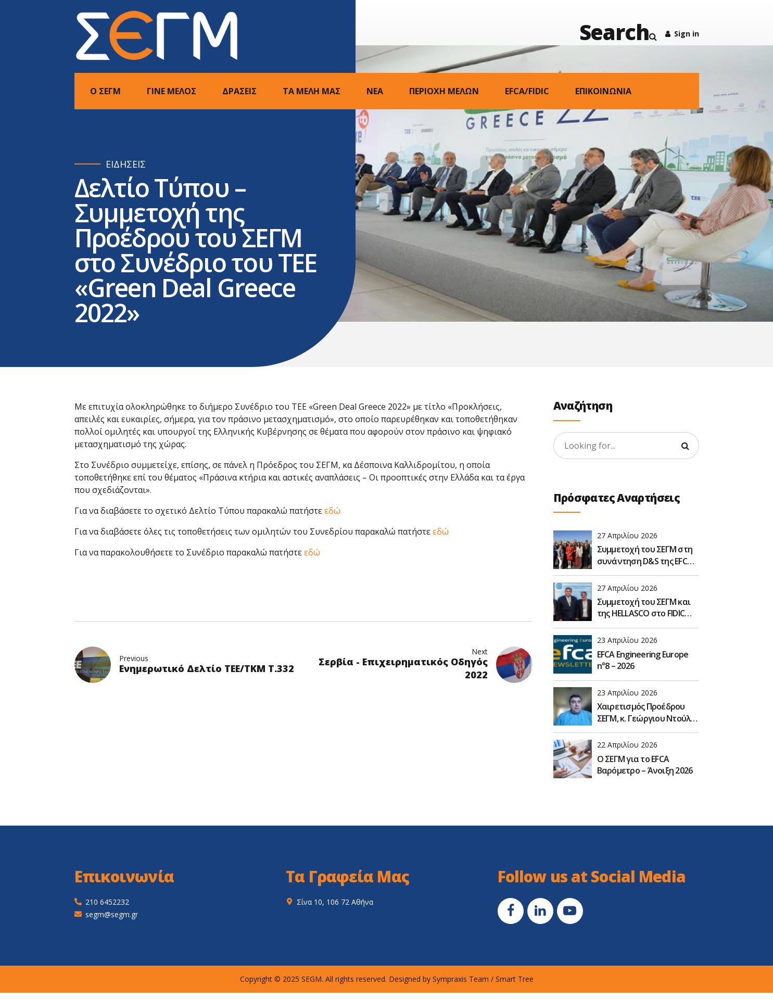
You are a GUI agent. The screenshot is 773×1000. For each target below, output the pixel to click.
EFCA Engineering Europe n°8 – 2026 (643, 660)
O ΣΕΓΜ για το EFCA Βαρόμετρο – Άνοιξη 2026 (645, 764)
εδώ (332, 510)
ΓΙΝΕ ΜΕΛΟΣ (171, 91)
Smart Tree (515, 979)
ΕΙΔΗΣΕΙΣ (126, 164)
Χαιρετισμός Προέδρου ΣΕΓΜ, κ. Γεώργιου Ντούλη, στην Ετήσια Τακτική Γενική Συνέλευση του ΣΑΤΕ (647, 712)
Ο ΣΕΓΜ (105, 91)
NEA (374, 91)
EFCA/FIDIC (527, 91)
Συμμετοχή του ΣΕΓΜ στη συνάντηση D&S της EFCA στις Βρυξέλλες (645, 555)
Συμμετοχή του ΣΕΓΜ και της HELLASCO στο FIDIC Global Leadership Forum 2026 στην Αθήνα (644, 607)
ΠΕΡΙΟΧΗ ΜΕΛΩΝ (444, 91)
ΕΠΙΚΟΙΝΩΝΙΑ (603, 91)
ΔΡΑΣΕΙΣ (239, 91)
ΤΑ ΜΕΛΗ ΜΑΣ (311, 91)
